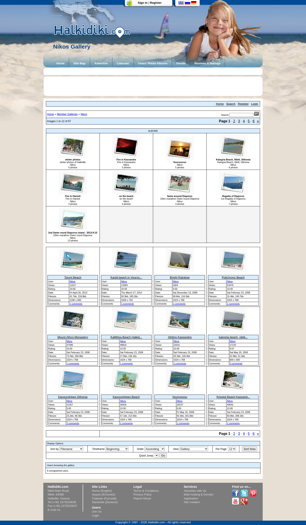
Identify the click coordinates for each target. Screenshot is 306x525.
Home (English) (102, 490)
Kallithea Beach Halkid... (126, 337)
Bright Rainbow (180, 277)
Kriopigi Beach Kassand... (233, 397)
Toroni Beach (72, 277)
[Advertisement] (155, 86)
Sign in (142, 2)
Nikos (83, 114)
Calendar (123, 63)
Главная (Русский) (104, 498)
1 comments (76, 303)
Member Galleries (67, 114)
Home (60, 63)
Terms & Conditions (146, 490)
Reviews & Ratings (207, 63)
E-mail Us (54, 509)
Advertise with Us (195, 490)
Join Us (96, 511)
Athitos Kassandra (180, 337)
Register (155, 2)
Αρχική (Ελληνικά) (103, 494)
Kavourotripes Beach (126, 397)
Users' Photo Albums (153, 63)
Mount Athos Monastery (73, 337)
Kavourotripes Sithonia (72, 397)
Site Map (79, 63)
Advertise (101, 63)
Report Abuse (142, 498)
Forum (180, 63)
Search (230, 103)
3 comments (236, 363)
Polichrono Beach (233, 277)
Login (254, 103)
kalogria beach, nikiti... (233, 337)
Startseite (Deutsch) (105, 502)
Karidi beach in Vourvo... (126, 277)
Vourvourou (179, 397)
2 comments (126, 423)
